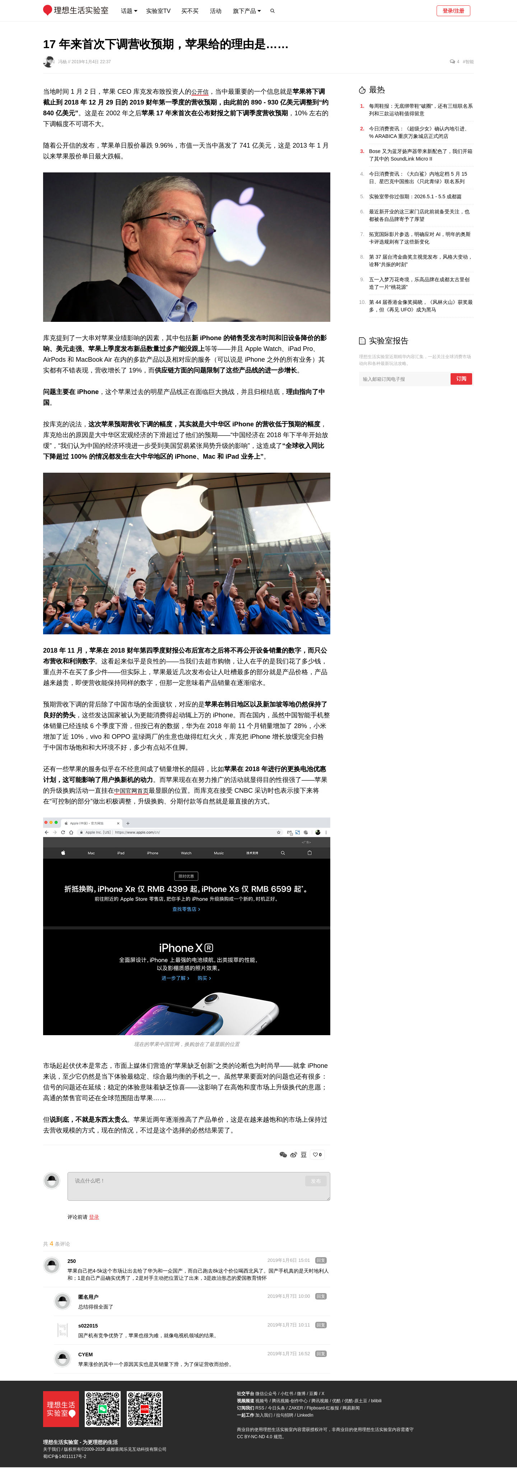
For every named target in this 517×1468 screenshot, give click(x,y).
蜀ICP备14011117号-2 (64, 1457)
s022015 (88, 1326)
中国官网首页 (133, 790)
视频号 (261, 1401)
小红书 (286, 1394)
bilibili (376, 1401)
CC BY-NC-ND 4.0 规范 (259, 1437)
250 (71, 1262)
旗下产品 (244, 11)
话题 (126, 11)
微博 (301, 1394)
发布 (316, 1181)
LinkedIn (305, 1415)
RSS (259, 1408)
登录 (94, 1217)
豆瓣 (313, 1394)
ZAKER (296, 1408)
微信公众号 (266, 1394)
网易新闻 (351, 1408)
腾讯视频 (320, 1401)
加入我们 (264, 1415)
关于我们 (51, 1450)
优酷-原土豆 (355, 1401)
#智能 (468, 61)
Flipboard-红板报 (323, 1408)
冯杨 (63, 61)
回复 (321, 1261)
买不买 (190, 11)
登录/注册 (453, 11)
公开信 (201, 91)
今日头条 (276, 1408)
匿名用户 (88, 1298)
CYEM (85, 1355)
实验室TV (158, 11)
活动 (216, 11)
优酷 (336, 1401)
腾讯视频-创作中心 (290, 1401)
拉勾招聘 (284, 1415)
